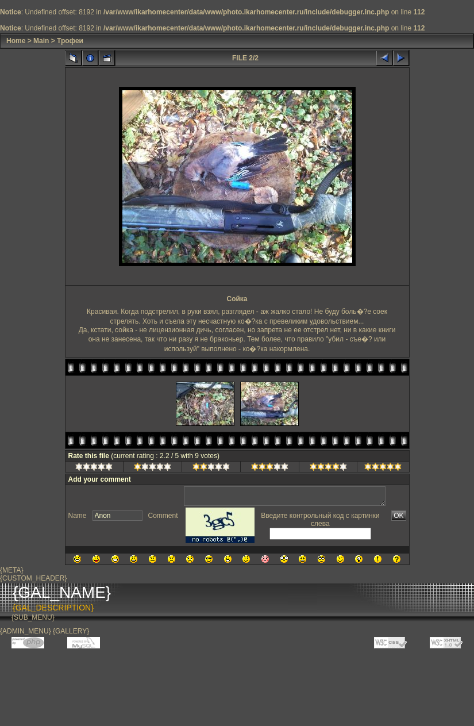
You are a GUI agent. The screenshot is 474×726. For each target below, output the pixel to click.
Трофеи (70, 41)
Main (41, 41)
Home (15, 41)
